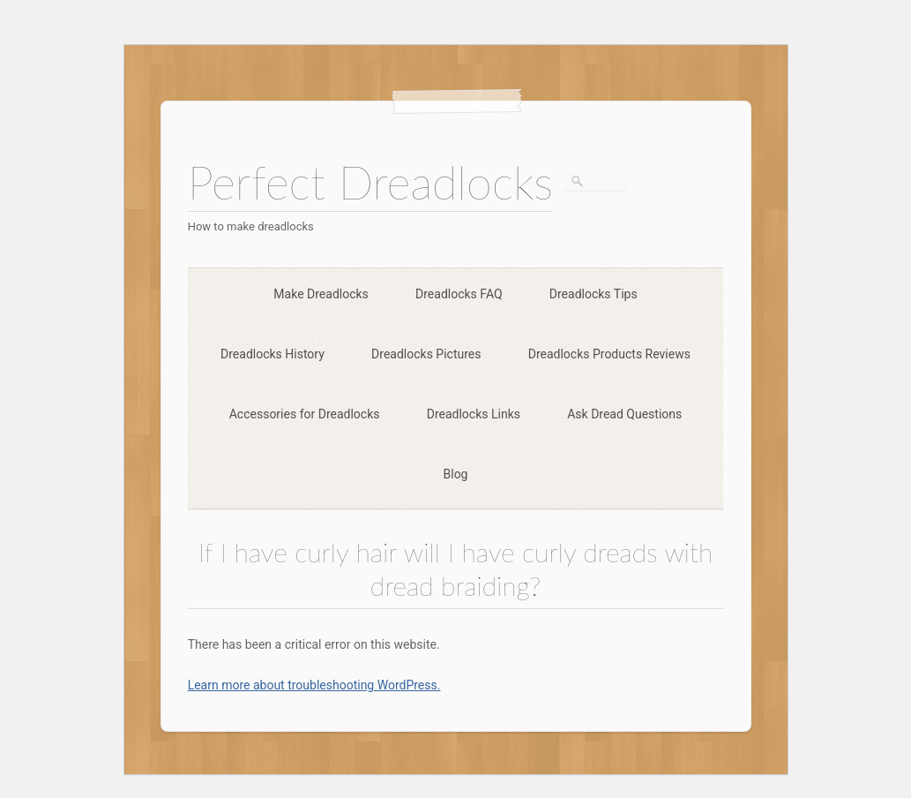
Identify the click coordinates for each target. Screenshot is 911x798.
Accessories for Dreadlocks (304, 414)
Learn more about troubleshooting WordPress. (314, 685)
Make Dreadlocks (320, 294)
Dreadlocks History (272, 354)
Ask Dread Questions (624, 414)
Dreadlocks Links (473, 414)
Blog (456, 474)
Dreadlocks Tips (593, 294)
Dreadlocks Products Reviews (609, 354)
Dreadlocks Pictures (426, 354)
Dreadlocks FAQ (459, 294)
